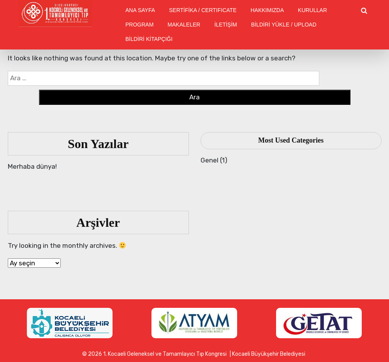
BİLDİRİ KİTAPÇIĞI (148, 39)
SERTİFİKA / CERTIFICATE (202, 10)
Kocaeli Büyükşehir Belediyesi (268, 354)
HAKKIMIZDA (267, 10)
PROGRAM (139, 24)
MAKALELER (183, 24)
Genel (209, 160)
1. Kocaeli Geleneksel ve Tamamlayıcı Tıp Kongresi (165, 354)
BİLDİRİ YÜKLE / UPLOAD (284, 24)
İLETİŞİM (225, 24)
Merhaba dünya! (32, 166)
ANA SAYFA (140, 10)
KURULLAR (312, 10)
